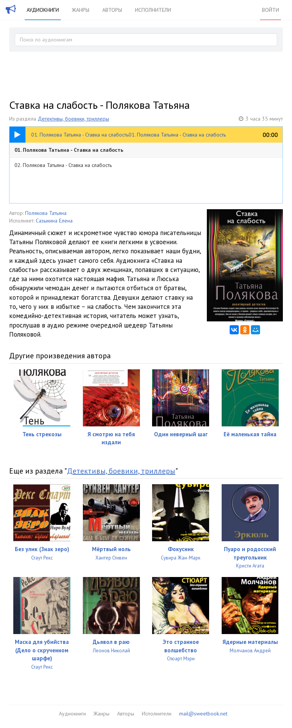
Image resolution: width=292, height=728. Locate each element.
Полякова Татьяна (46, 213)
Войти (270, 9)
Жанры (80, 9)
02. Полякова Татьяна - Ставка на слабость (63, 165)
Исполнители (153, 9)
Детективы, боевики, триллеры (73, 118)
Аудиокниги (43, 9)
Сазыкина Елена (54, 220)
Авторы (112, 9)
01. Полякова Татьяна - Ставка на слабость (68, 149)
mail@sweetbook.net (203, 713)
